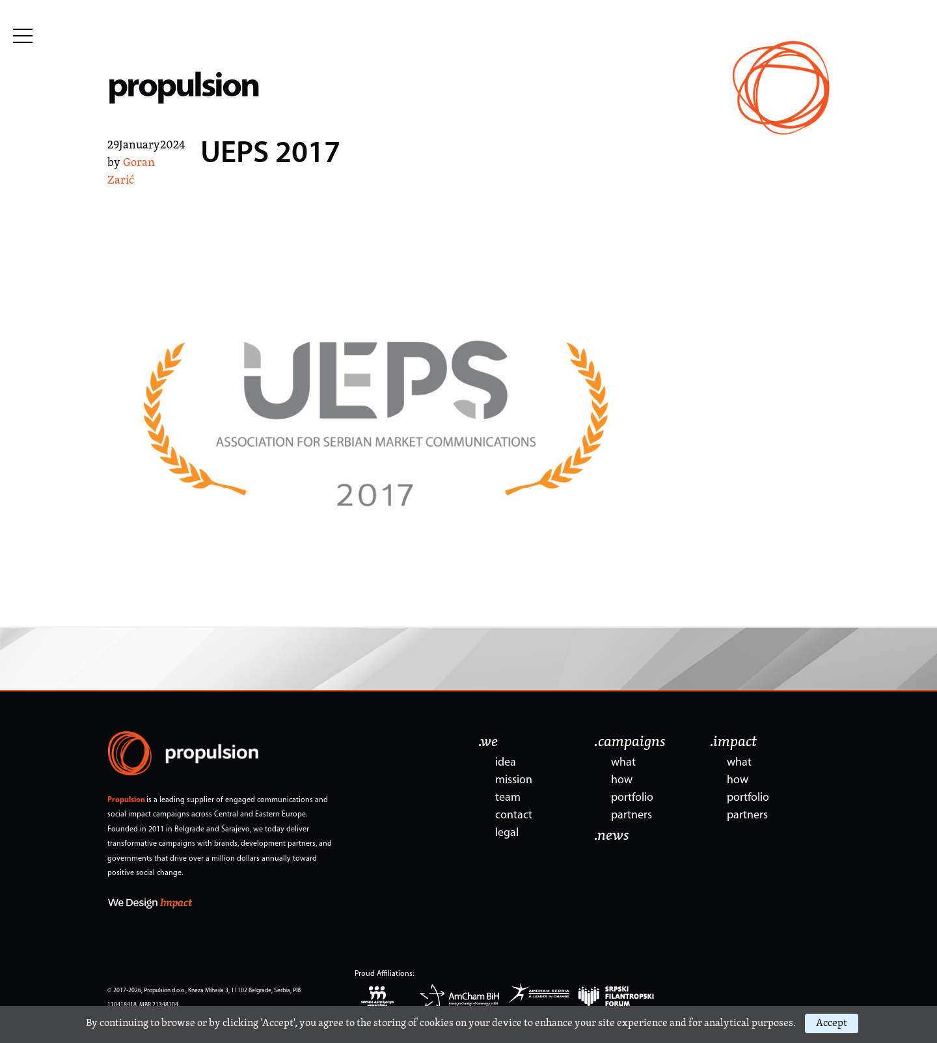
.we (488, 742)
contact (513, 815)
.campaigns (630, 742)
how (621, 780)
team (508, 798)
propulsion (183, 87)
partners (631, 815)
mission (513, 780)
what (623, 763)
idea (505, 763)
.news (611, 836)
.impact (733, 742)
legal (507, 833)
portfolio (632, 798)
